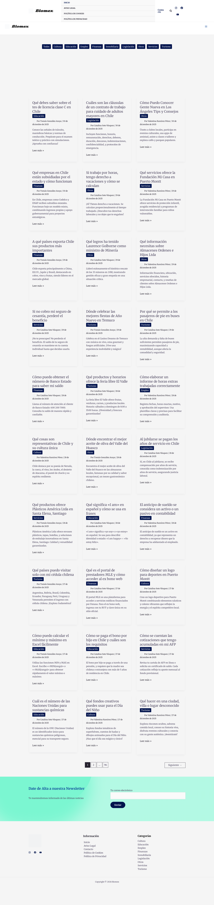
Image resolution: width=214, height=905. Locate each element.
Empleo (83, 47)
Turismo (168, 47)
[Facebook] (182, 8)
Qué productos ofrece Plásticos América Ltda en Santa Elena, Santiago (53, 523)
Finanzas (96, 47)
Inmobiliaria (112, 47)
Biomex (44, 11)
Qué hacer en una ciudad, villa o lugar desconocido (156, 724)
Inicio (86, 860)
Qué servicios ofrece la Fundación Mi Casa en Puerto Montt (159, 182)
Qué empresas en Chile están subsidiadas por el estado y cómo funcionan (52, 184)
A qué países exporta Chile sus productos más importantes (53, 255)
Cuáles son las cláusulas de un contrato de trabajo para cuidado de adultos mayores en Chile (106, 113)
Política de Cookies (92, 871)
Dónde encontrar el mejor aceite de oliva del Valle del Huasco (106, 457)
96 (105, 783)
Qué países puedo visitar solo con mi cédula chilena (53, 588)
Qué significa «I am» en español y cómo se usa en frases (106, 523)
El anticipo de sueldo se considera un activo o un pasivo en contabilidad (160, 523)
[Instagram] (176, 8)
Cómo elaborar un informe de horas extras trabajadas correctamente (160, 393)
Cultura (56, 47)
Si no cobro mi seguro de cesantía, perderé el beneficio (53, 325)
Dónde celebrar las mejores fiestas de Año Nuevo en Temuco (105, 325)
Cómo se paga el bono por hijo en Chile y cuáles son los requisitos (106, 658)
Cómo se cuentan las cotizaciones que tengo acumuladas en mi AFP (159, 658)
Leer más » (38, 152)
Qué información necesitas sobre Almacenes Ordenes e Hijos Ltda (158, 258)
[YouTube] (177, 14)
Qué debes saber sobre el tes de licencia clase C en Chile (52, 108)
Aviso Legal (89, 864)
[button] (161, 11)
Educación (69, 47)
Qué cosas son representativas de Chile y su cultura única (52, 457)
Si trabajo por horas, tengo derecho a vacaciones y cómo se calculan (104, 184)
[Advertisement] (107, 78)
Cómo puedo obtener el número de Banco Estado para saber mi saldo (52, 393)
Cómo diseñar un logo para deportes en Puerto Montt (160, 588)
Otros (143, 47)
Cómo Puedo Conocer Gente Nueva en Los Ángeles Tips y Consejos (160, 108)
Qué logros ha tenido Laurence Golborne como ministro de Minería (103, 258)
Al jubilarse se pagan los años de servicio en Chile (160, 457)
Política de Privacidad (94, 874)
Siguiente (175, 783)
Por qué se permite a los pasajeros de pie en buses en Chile (160, 325)
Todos (44, 47)
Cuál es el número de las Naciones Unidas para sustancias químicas (52, 724)
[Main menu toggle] (206, 27)
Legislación (130, 47)
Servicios (154, 47)
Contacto (87, 867)
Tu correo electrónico (147, 812)
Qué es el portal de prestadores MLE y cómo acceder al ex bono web (107, 591)
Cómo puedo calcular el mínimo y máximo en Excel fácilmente (52, 658)
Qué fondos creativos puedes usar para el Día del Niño (105, 724)
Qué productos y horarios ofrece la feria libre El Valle (105, 391)
